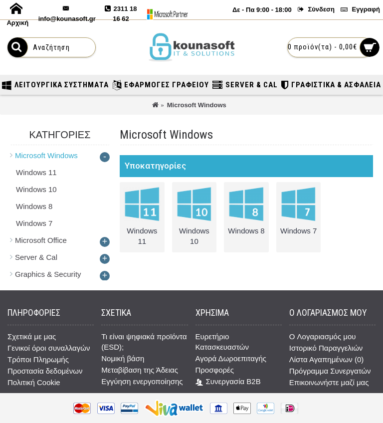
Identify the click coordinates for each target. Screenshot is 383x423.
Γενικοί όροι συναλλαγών (48, 348)
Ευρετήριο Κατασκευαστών (222, 341)
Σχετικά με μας (31, 336)
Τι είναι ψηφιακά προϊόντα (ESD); (144, 341)
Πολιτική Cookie (33, 382)
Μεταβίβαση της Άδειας (139, 370)
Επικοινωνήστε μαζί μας (329, 382)
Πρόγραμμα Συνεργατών (330, 371)
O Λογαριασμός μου (322, 336)
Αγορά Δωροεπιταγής (231, 358)
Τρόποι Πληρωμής (38, 359)
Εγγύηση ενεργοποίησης (142, 381)
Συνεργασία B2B (228, 382)
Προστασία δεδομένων (45, 371)
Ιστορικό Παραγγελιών (326, 348)
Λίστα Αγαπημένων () (326, 359)
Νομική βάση (122, 358)
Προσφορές (214, 370)
